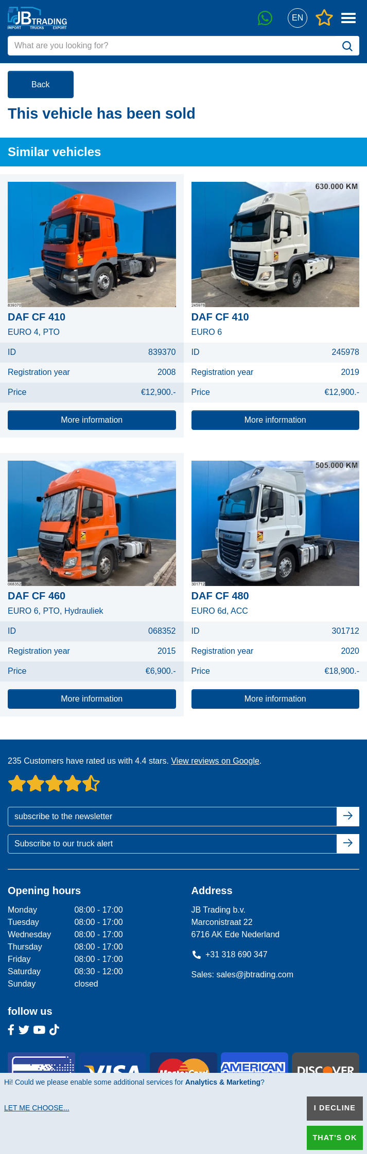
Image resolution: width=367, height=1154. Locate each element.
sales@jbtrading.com (254, 974)
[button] (297, 18)
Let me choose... (36, 1108)
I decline (335, 1108)
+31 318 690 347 (229, 954)
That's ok (334, 1137)
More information (92, 419)
